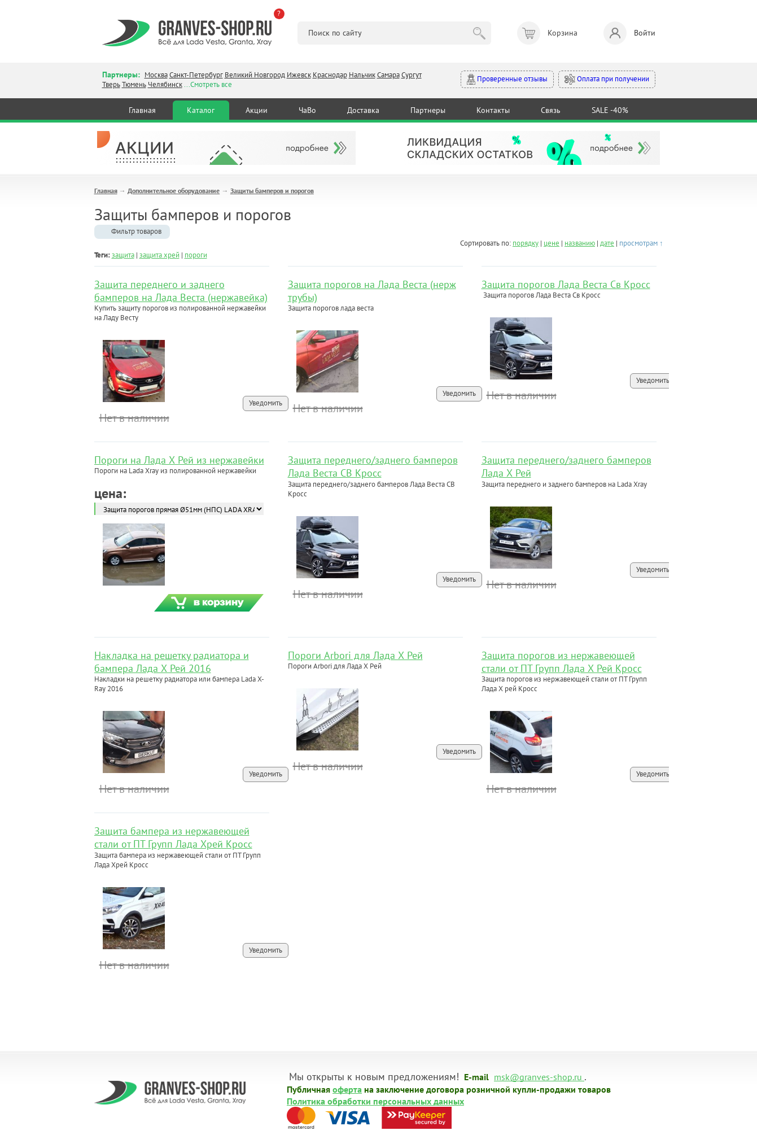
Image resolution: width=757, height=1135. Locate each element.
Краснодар (330, 75)
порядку (526, 243)
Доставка (363, 110)
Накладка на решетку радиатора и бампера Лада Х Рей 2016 (171, 662)
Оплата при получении (607, 79)
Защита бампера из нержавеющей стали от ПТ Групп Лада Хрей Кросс (173, 837)
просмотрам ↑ (641, 243)
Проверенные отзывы (507, 79)
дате (607, 243)
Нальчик (362, 75)
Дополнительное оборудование (174, 190)
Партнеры (427, 110)
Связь (551, 110)
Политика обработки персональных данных (375, 1100)
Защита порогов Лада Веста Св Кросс (566, 284)
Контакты (493, 110)
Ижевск (299, 75)
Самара (388, 75)
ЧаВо (307, 110)
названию (580, 243)
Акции (257, 110)
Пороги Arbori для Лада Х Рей (355, 655)
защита (123, 255)
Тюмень (134, 84)
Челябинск (165, 84)
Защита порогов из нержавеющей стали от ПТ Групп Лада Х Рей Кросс (562, 662)
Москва (156, 75)
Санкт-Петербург (196, 75)
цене (551, 243)
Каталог (201, 110)
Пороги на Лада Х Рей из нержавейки (179, 459)
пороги (196, 255)
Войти (629, 33)
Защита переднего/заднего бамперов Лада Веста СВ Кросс (373, 466)
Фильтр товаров (136, 231)
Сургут (411, 75)
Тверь (111, 84)
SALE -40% (610, 110)
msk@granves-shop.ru (538, 1076)
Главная (142, 110)
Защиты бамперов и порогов (272, 190)
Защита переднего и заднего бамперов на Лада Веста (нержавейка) (181, 291)
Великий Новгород (255, 75)
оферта (347, 1089)
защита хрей (159, 255)
